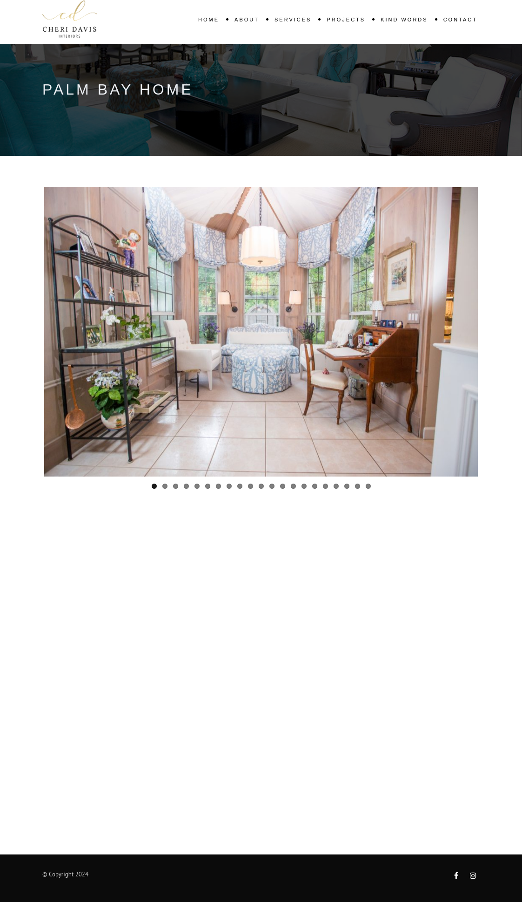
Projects (346, 19)
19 (346, 486)
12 (271, 486)
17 (325, 486)
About (246, 19)
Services (292, 19)
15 (304, 486)
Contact (460, 19)
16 (314, 486)
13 (282, 486)
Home (208, 19)
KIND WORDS (404, 19)
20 (357, 486)
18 (336, 486)
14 (293, 486)
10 (250, 486)
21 (368, 486)
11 (261, 486)
